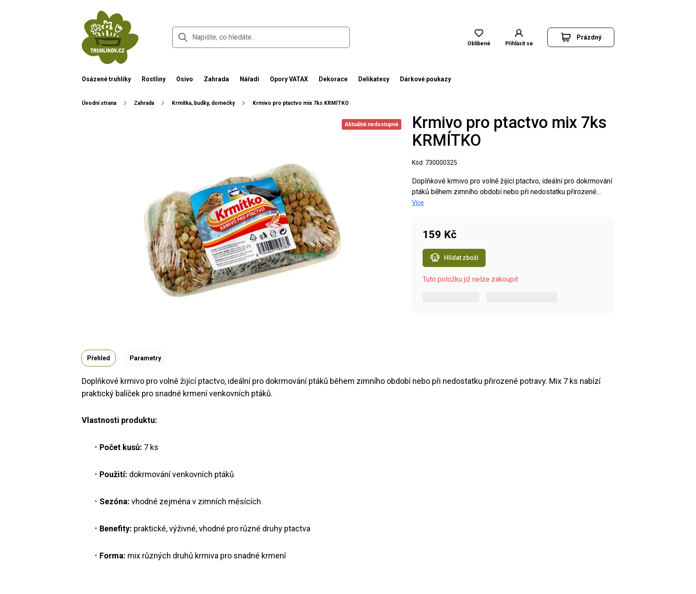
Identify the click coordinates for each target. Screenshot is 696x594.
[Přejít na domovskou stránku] (110, 37)
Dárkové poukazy (425, 79)
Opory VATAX (289, 79)
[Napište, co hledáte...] (261, 37)
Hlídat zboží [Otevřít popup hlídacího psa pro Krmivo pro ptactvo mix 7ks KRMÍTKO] (454, 258)
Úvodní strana (99, 103)
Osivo (184, 79)
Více (418, 202)
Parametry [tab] (145, 358)
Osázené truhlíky (106, 79)
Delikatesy (373, 79)
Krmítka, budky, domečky (203, 103)
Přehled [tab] (98, 358)
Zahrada (216, 79)
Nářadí (249, 79)
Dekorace (333, 79)
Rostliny (154, 79)
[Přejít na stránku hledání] (183, 37)
